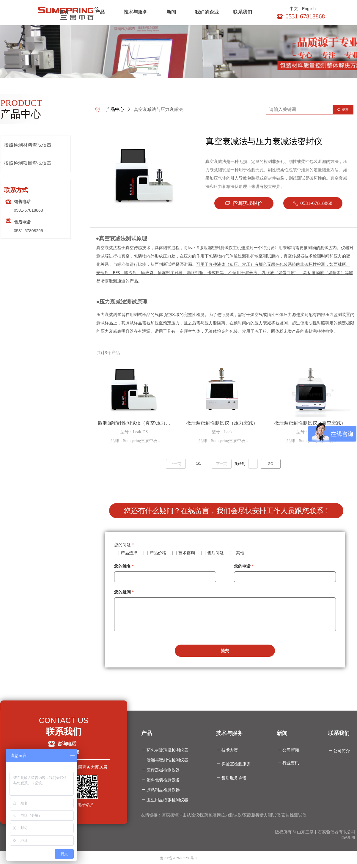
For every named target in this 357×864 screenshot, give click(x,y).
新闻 (171, 12)
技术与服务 (135, 12)
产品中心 (115, 109)
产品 (100, 12)
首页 (64, 12)
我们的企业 (207, 12)
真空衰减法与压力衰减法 (158, 109)
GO (270, 464)
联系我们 (242, 12)
